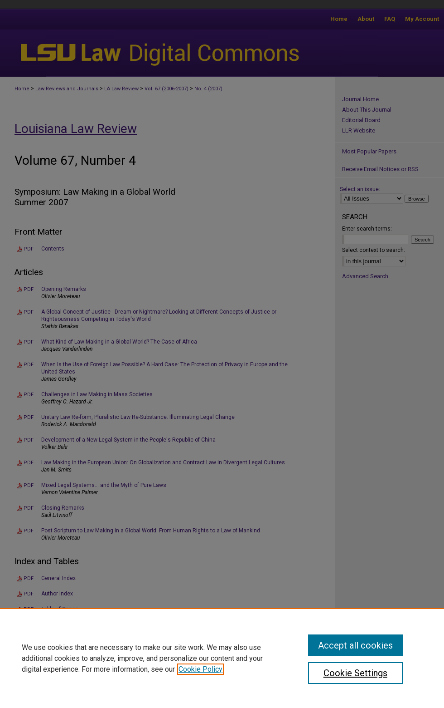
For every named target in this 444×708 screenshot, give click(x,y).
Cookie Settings (355, 673)
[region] (222, 658)
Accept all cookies (355, 645)
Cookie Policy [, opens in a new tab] (200, 669)
